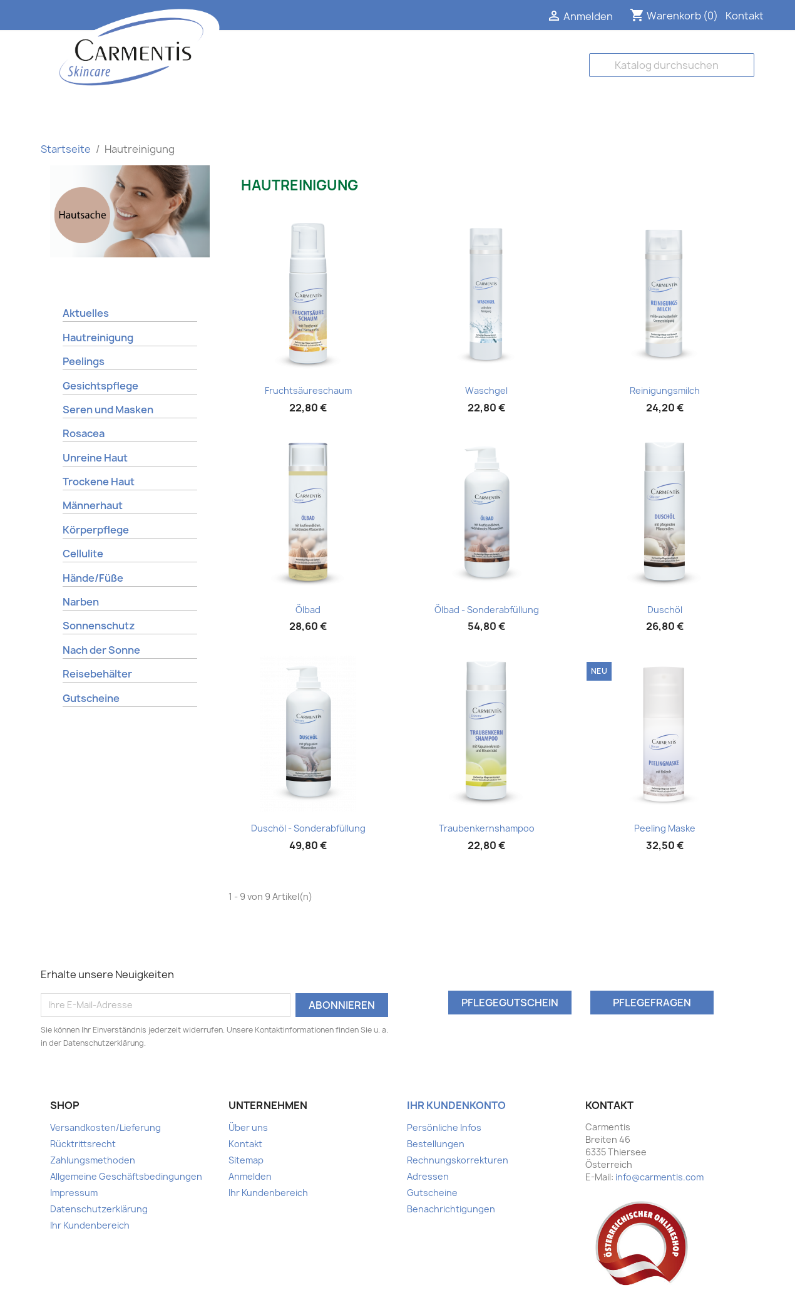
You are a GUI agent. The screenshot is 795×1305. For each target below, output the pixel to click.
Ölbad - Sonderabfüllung (486, 610)
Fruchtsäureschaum (308, 390)
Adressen (428, 1176)
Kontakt (745, 16)
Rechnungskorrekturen (457, 1160)
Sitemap (246, 1160)
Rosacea (84, 433)
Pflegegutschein (509, 1002)
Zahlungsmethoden (92, 1160)
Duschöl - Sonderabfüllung (308, 828)
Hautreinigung (98, 337)
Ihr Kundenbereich (90, 1225)
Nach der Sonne (101, 650)
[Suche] (671, 65)
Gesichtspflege (100, 386)
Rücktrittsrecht (83, 1144)
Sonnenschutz (99, 625)
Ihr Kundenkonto (456, 1105)
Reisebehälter (97, 674)
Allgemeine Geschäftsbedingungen (126, 1176)
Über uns (248, 1127)
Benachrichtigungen (451, 1209)
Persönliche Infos (444, 1127)
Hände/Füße (93, 578)
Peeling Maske (664, 828)
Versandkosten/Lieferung (105, 1127)
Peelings (84, 361)
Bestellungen (435, 1144)
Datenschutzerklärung (99, 1209)
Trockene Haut (99, 481)
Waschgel (486, 390)
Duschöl (664, 610)
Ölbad (308, 610)
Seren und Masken (108, 409)
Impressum (74, 1193)
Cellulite (83, 553)
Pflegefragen (652, 1002)
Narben (81, 602)
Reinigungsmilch (665, 390)
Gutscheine (91, 698)
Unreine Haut (95, 458)
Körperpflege (96, 530)
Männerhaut (93, 505)
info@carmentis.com (659, 1177)
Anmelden (250, 1176)
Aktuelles (86, 313)
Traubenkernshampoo (487, 828)
